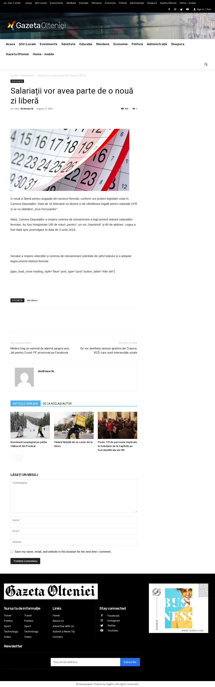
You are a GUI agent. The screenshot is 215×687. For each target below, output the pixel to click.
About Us (58, 620)
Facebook (114, 615)
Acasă (13, 75)
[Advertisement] (74, 243)
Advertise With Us (63, 626)
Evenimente (27, 75)
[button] (206, 64)
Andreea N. (27, 108)
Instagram (114, 620)
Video (7, 636)
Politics (8, 620)
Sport (7, 626)
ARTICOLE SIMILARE (25, 403)
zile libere (32, 300)
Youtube (113, 630)
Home (56, 615)
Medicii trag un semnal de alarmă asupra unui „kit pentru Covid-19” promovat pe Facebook (39, 350)
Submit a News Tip (64, 631)
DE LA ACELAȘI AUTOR (57, 403)
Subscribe (130, 662)
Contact (58, 636)
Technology (11, 631)
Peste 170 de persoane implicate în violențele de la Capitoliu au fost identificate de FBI (117, 446)
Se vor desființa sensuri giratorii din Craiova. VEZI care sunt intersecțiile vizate (108, 350)
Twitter (112, 625)
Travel (7, 615)
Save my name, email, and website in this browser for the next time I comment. (63, 551)
